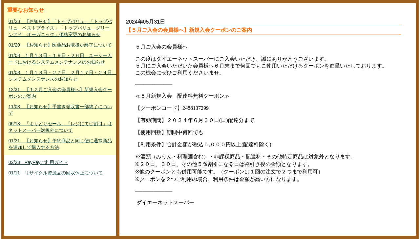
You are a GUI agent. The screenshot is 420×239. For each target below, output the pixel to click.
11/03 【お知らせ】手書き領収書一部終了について (60, 110)
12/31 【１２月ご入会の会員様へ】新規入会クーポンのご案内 (60, 93)
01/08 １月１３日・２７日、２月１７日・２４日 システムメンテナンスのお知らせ (61, 76)
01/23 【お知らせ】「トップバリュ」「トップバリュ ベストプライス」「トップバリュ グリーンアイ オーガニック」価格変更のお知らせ (60, 28)
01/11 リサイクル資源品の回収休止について (56, 172)
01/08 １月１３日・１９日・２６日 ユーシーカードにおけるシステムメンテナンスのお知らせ (60, 59)
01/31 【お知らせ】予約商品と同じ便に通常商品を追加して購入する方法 (60, 144)
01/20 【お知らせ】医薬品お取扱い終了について (60, 45)
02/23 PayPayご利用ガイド (38, 162)
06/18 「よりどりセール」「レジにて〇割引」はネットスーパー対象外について (60, 127)
